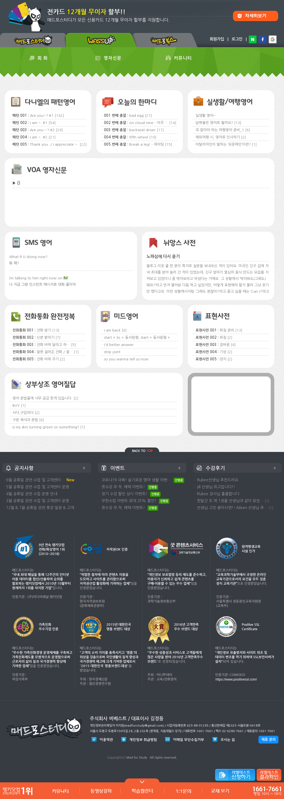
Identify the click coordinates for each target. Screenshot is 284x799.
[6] (247, 130)
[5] (73, 345)
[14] (172, 123)
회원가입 (217, 39)
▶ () (16, 183)
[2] (243, 137)
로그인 (237, 39)
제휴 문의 (268, 739)
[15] (168, 144)
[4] (233, 345)
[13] (237, 123)
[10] (152, 137)
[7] (57, 337)
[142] (59, 115)
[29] (59, 130)
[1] (254, 144)
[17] (160, 130)
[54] (52, 123)
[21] (52, 137)
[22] (83, 144)
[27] (148, 115)
